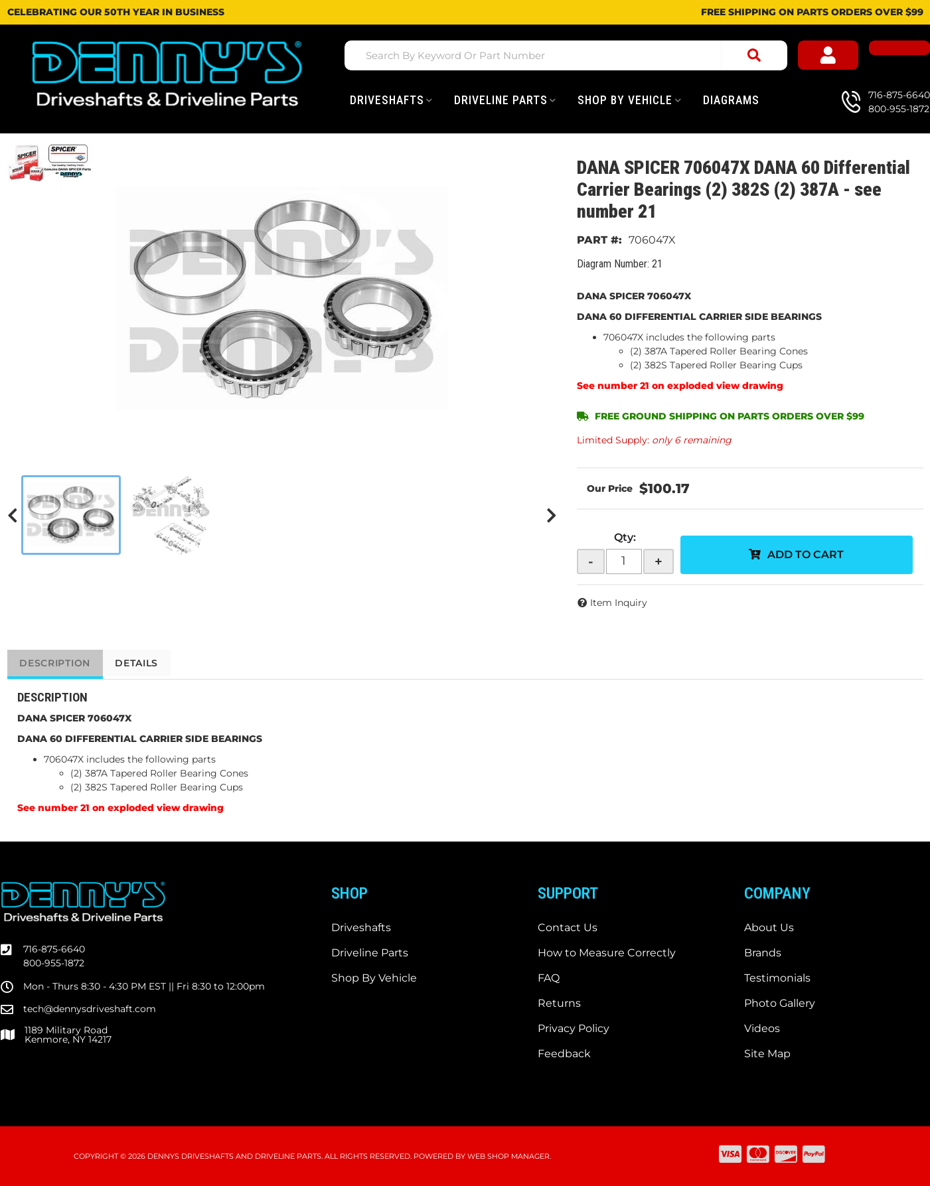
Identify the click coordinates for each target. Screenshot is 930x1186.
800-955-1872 (53, 963)
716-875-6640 (54, 949)
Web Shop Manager (508, 1156)
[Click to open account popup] (843, 56)
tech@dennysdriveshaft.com (89, 1008)
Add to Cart (805, 554)
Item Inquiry (618, 603)
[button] (569, 55)
